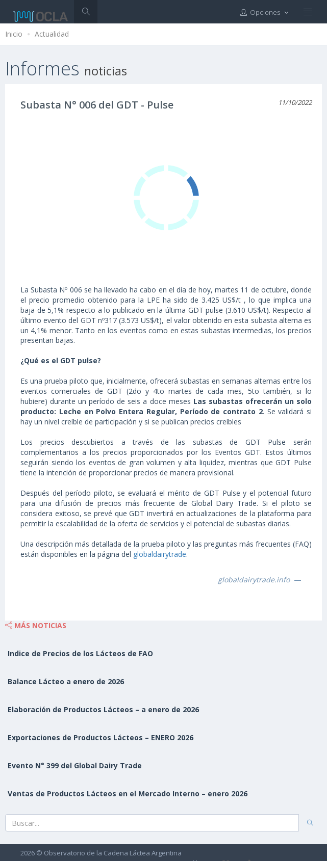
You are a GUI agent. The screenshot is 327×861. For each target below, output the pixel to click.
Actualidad (52, 34)
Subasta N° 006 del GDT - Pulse (96, 105)
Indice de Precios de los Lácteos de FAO (80, 653)
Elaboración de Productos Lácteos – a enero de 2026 (103, 709)
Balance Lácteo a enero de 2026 (66, 681)
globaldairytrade (159, 554)
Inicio (13, 34)
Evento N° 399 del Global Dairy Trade (75, 765)
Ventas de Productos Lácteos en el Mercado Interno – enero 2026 (127, 793)
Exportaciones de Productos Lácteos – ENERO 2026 (100, 737)
